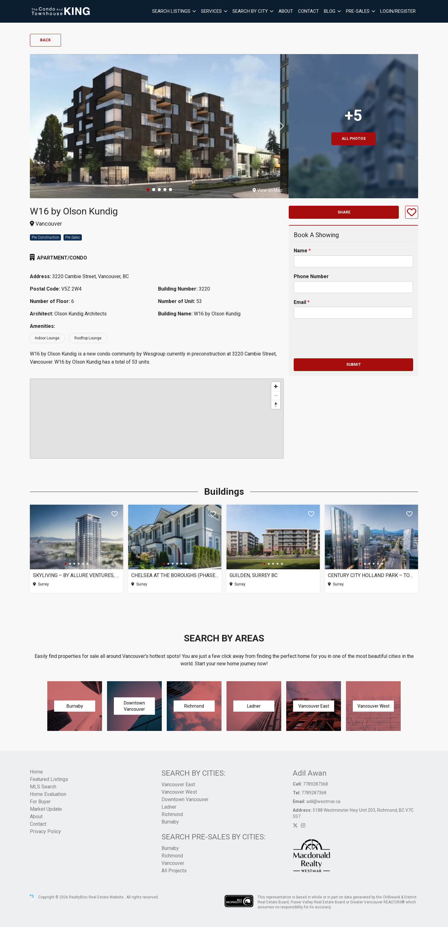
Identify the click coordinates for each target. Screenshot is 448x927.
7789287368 (315, 784)
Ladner (168, 807)
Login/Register (398, 11)
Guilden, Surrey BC (254, 575)
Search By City (250, 11)
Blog (329, 11)
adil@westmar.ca (323, 801)
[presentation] (341, 348)
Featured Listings (49, 779)
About (285, 11)
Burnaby (170, 822)
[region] (156, 418)
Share (344, 212)
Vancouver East (178, 784)
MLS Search (43, 787)
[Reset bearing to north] (275, 404)
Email (302, 302)
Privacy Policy (45, 831)
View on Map (267, 190)
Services (211, 11)
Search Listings (171, 11)
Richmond (172, 814)
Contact (308, 11)
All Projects (174, 871)
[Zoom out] (275, 395)
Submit (353, 364)
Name (302, 251)
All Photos (354, 138)
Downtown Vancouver (184, 799)
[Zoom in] (275, 386)
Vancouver (172, 863)
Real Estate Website (106, 897)
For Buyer (40, 802)
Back (45, 40)
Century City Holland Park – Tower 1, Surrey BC (371, 575)
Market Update (46, 809)
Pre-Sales (358, 11)
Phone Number (311, 276)
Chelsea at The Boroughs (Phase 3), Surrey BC (174, 575)
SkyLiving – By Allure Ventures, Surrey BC (76, 575)
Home (36, 772)
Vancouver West (179, 792)
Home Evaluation (48, 794)
